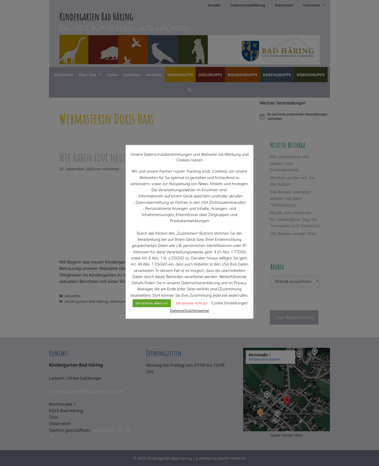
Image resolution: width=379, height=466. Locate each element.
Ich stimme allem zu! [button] (152, 303)
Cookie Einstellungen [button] (229, 302)
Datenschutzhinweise (189, 310)
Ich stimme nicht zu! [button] (191, 303)
